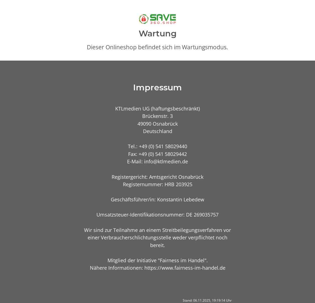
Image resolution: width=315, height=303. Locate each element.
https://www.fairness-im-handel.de (184, 267)
